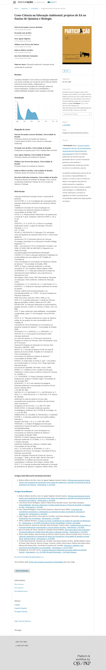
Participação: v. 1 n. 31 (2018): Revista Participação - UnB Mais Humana (51, 552)
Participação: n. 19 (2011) (34, 507)
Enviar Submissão (22, 571)
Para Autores (18, 588)
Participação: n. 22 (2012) (79, 532)
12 (30, 557)
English (17, 605)
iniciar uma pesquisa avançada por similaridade (46, 562)
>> (43, 557)
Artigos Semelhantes (23, 491)
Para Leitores (19, 584)
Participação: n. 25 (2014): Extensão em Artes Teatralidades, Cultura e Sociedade (51, 523)
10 (27, 557)
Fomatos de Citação (71, 114)
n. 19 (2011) (34, 8)
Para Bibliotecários (21, 591)
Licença (81, 145)
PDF (67, 71)
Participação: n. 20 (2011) (46, 485)
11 (28, 557)
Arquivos (25, 8)
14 (34, 557)
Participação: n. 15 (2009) (46, 539)
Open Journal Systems (22, 621)
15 (36, 557)
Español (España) (20, 608)
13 (32, 557)
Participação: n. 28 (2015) (38, 514)
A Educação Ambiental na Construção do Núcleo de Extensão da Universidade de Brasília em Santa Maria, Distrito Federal (54, 536)
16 (38, 557)
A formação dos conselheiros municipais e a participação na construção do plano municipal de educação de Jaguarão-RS (52, 511)
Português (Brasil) (20, 612)
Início (16, 8)
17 (39, 557)
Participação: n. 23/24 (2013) (62, 548)
